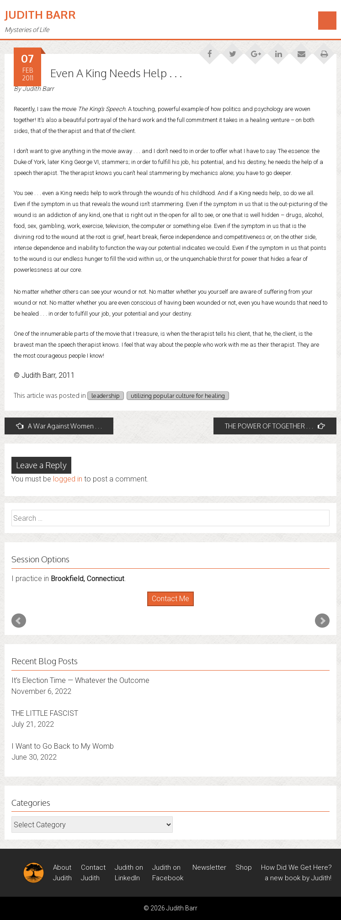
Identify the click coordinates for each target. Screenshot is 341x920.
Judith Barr (40, 14)
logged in (67, 479)
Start (167, 606)
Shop (243, 867)
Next (322, 620)
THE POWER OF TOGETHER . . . (275, 426)
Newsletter (209, 867)
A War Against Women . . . (59, 426)
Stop (174, 606)
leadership (105, 395)
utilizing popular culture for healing (178, 395)
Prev (18, 620)
